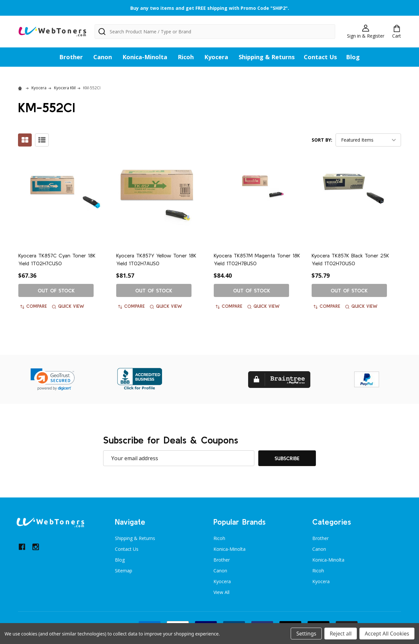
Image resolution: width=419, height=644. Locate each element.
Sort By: (322, 140)
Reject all (341, 633)
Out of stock (56, 290)
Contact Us (320, 57)
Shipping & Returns (267, 57)
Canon (102, 57)
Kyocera (216, 57)
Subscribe (287, 458)
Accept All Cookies (387, 633)
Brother (71, 57)
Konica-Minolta (144, 57)
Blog (353, 57)
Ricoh (186, 57)
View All (221, 592)
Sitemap (123, 570)
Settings (306, 633)
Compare (33, 306)
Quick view (68, 306)
